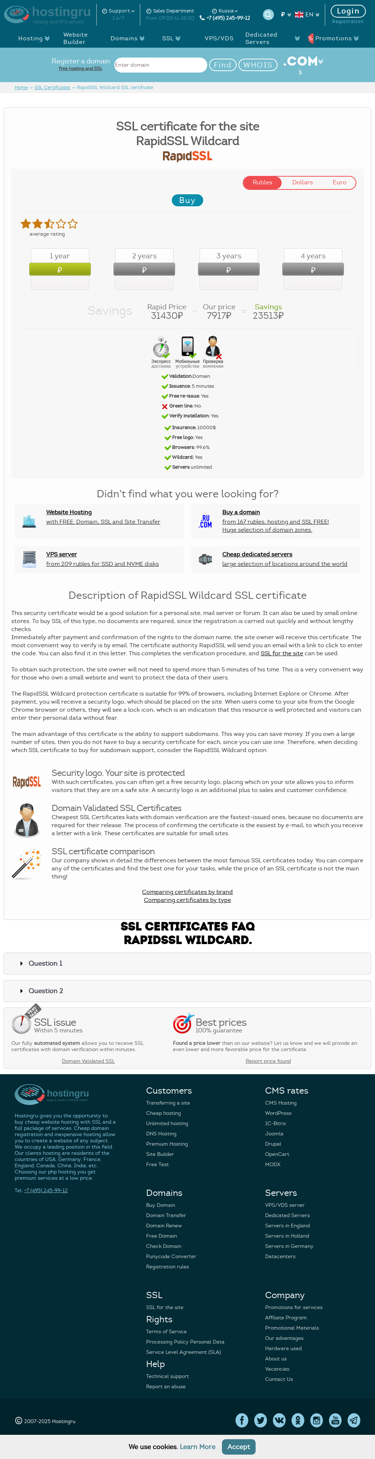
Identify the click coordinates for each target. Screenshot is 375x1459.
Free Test (157, 1164)
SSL (173, 38)
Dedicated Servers (273, 38)
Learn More (197, 1447)
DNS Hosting (161, 1134)
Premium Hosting (167, 1144)
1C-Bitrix (275, 1123)
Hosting (36, 38)
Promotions (333, 38)
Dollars (302, 182)
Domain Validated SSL (88, 1061)
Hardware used (283, 1348)
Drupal (273, 1144)
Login (348, 11)
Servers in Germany (289, 1246)
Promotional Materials (292, 1328)
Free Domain (161, 1236)
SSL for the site (282, 653)
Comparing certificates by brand (187, 892)
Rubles (262, 182)
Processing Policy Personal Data (185, 1342)
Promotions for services (294, 1307)
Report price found (268, 1061)
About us (276, 1359)
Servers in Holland (287, 1236)
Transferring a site (168, 1103)
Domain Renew (164, 1226)
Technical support (167, 1376)
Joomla (274, 1134)
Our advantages (284, 1338)
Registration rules (167, 1267)
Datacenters (280, 1256)
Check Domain (163, 1246)
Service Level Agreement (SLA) (183, 1352)
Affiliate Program (286, 1318)
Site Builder (160, 1154)
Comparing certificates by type (187, 900)
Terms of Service (166, 1332)
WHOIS (258, 65)
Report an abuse (166, 1387)
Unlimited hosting (167, 1123)
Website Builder (75, 38)
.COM (300, 65)
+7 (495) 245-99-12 (225, 18)
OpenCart (277, 1154)
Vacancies (277, 1369)
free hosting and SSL (80, 68)
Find (223, 65)
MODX (273, 1164)
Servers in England (287, 1226)
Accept (238, 1447)
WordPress (278, 1113)
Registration (348, 22)
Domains (128, 38)
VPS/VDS (219, 38)
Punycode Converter (171, 1256)
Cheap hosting (163, 1113)
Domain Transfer (166, 1215)
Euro (339, 182)
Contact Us (279, 1379)
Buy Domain (160, 1205)
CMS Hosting (281, 1103)
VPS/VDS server (285, 1205)
